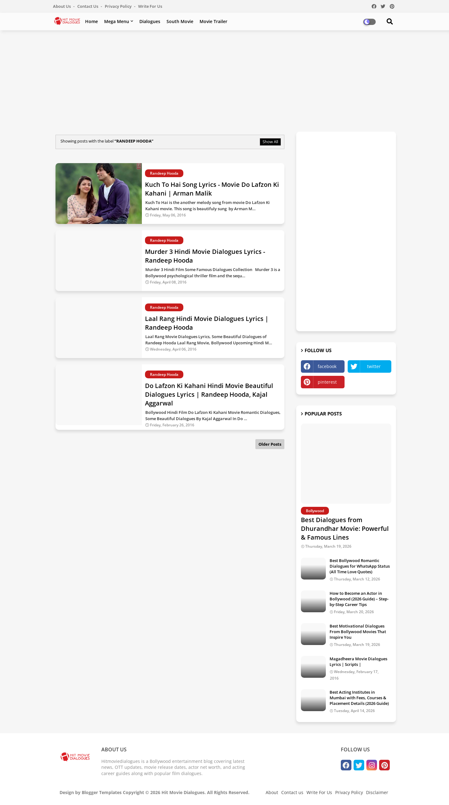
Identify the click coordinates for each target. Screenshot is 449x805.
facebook (327, 366)
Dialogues (149, 21)
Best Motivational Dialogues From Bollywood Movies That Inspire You (358, 631)
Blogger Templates (102, 792)
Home (91, 21)
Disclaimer (377, 792)
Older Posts (269, 444)
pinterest (327, 382)
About (272, 792)
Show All (270, 141)
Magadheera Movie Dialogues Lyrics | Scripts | (358, 661)
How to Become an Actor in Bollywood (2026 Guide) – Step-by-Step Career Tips (359, 598)
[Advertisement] (224, 80)
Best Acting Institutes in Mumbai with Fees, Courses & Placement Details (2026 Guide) (359, 697)
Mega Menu (116, 21)
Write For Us (150, 6)
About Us (62, 6)
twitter (374, 366)
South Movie (180, 21)
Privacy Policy (119, 6)
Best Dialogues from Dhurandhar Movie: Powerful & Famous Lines (345, 528)
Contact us (88, 6)
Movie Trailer (213, 21)
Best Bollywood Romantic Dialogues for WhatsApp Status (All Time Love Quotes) (360, 566)
